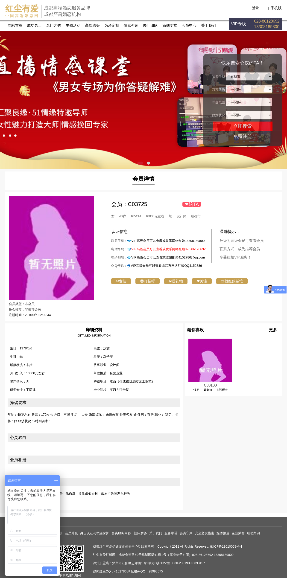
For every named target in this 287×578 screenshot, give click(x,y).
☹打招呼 (147, 281)
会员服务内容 (121, 533)
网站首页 (15, 25)
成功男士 (34, 25)
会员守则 (186, 533)
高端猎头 (92, 25)
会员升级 (71, 533)
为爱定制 (111, 25)
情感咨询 (131, 25)
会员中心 (189, 25)
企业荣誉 (238, 533)
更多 (273, 330)
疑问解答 (140, 533)
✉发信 (121, 281)
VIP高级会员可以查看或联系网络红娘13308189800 (168, 241)
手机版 (276, 8)
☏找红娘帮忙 (232, 281)
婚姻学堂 (169, 25)
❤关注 (202, 281)
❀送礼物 (176, 281)
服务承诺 (170, 533)
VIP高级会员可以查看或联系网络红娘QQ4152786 (166, 265)
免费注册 (242, 136)
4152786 (120, 571)
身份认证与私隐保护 (94, 533)
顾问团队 (150, 25)
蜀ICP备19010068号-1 (226, 546)
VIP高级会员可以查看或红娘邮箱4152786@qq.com (168, 257)
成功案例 (253, 533)
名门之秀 (53, 25)
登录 (255, 8)
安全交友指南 (204, 533)
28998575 (156, 571)
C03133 (210, 385)
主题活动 (73, 25)
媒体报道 (223, 533)
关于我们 (208, 25)
